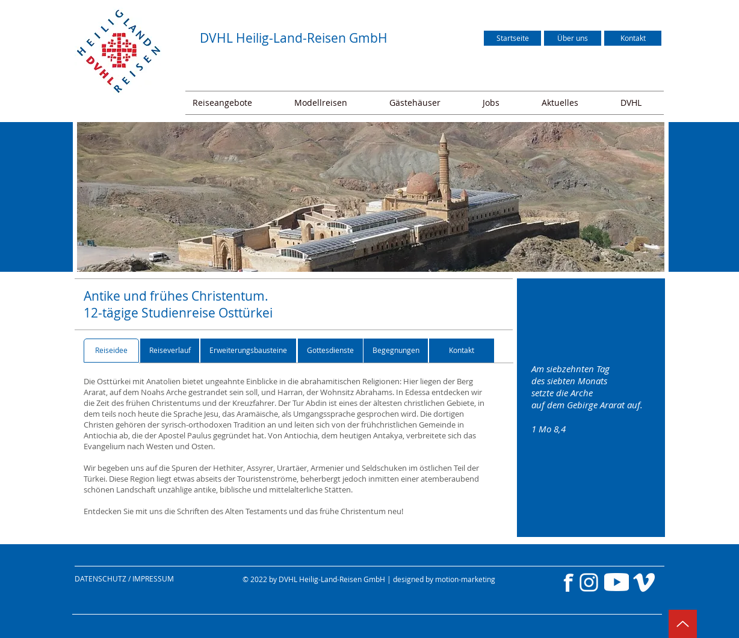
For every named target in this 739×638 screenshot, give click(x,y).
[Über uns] (572, 38)
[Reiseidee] (111, 351)
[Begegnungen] (395, 351)
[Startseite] (512, 38)
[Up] (683, 624)
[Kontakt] (632, 38)
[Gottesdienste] (330, 351)
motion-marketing (465, 579)
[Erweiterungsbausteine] (248, 351)
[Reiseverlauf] (169, 351)
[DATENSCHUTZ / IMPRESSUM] (149, 578)
